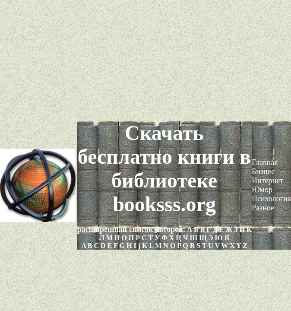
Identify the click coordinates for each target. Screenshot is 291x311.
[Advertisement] (145, 60)
